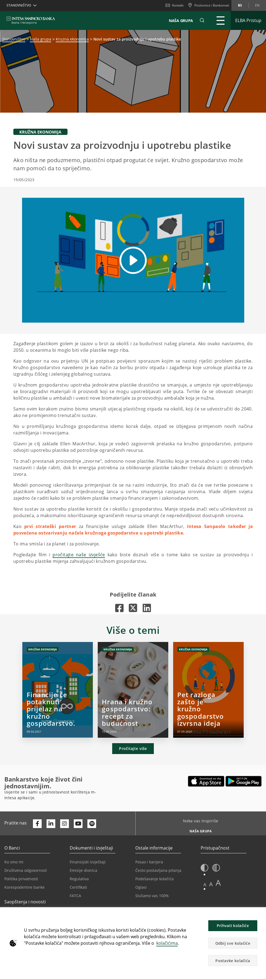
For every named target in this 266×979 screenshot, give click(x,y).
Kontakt (175, 5)
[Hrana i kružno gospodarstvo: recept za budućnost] (133, 690)
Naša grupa (40, 39)
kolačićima (167, 943)
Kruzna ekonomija (72, 39)
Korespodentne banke (24, 887)
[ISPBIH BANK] (32, 20)
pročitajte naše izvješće (79, 555)
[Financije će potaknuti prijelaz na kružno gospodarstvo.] (57, 690)
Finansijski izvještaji (88, 861)
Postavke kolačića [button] (232, 960)
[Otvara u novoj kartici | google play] (243, 781)
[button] (202, 20)
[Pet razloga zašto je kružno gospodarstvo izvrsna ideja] (208, 690)
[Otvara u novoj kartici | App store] (206, 781)
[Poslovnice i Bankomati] (208, 5)
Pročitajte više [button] (133, 748)
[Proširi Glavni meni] (220, 20)
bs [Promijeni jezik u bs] (240, 5)
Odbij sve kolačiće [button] (232, 943)
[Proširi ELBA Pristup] (248, 20)
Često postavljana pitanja (158, 870)
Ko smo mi (13, 861)
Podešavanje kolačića (154, 878)
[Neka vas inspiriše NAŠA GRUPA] (199, 830)
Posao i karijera (149, 861)
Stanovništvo (13, 39)
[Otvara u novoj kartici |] (119, 607)
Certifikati (78, 887)
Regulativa (79, 878)
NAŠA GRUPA (181, 20)
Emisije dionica (83, 870)
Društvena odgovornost (25, 870)
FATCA (75, 895)
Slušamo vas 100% (152, 895)
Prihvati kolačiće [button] (233, 925)
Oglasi (141, 887)
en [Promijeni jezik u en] (257, 5)
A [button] (204, 884)
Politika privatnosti (21, 878)
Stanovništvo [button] (19, 5)
